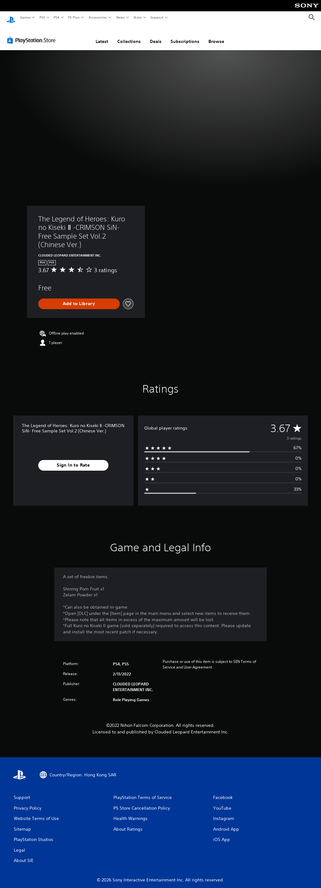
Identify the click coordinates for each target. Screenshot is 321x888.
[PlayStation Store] (32, 34)
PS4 (56, 17)
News (120, 17)
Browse (216, 35)
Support (156, 17)
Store (137, 17)
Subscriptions (185, 35)
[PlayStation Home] (11, 17)
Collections (129, 35)
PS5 (42, 17)
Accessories (97, 17)
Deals (155, 35)
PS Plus (74, 17)
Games (25, 17)
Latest (102, 35)
